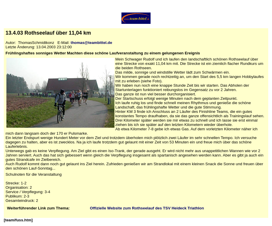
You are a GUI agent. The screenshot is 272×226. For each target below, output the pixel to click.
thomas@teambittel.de (91, 42)
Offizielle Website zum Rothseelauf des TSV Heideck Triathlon (147, 208)
